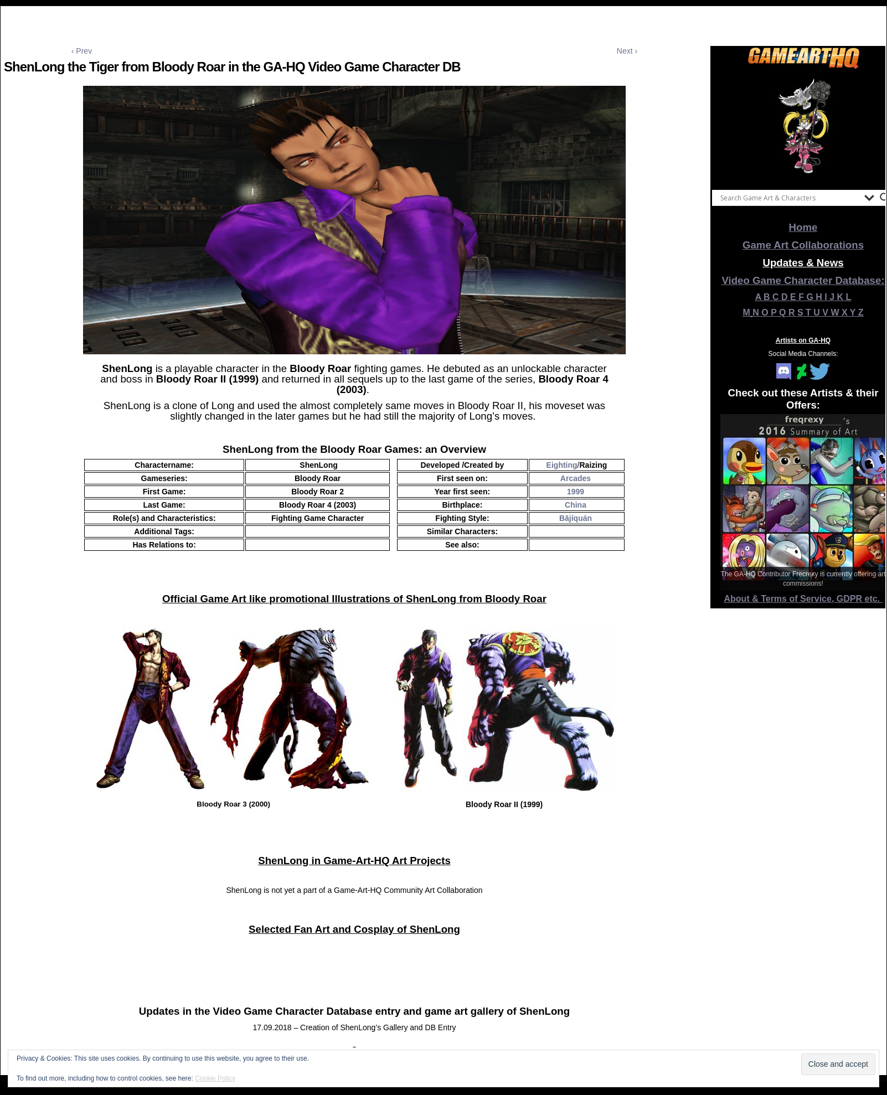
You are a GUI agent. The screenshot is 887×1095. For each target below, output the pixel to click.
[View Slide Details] (803, 127)
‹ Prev (81, 51)
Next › (627, 51)
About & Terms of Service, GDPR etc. (803, 598)
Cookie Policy (215, 1078)
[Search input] (789, 197)
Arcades (575, 478)
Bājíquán (575, 518)
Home (803, 227)
